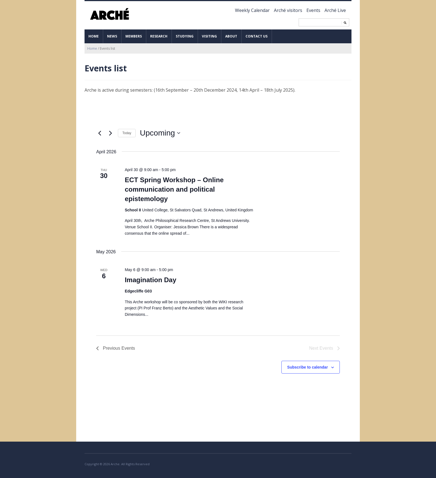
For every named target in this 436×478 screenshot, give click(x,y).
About (231, 36)
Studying (185, 36)
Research (158, 36)
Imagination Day (150, 280)
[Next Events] (110, 133)
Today (126, 133)
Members (133, 36)
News (112, 36)
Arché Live (335, 10)
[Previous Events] (99, 133)
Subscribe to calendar (307, 367)
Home (93, 36)
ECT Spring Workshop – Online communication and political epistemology (174, 189)
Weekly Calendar (252, 10)
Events (313, 10)
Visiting (209, 36)
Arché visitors (288, 10)
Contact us (256, 36)
